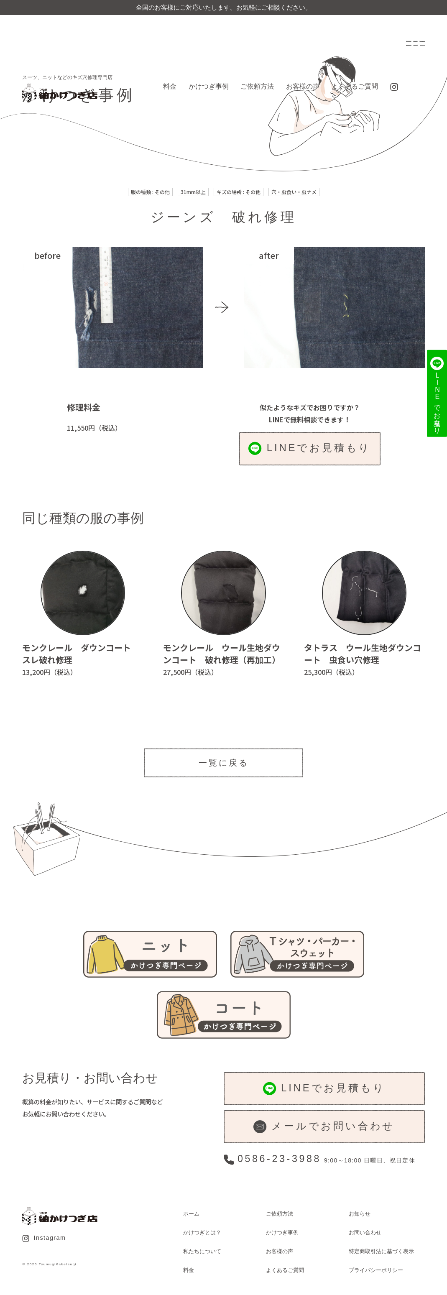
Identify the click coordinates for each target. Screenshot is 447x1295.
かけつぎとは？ (202, 1232)
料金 (169, 86)
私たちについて (202, 1251)
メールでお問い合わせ (324, 1126)
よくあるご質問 (354, 86)
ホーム (191, 1214)
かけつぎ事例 (209, 86)
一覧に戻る (224, 762)
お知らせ (359, 1214)
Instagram (44, 1238)
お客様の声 (302, 86)
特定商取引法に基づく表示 (381, 1251)
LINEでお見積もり (309, 448)
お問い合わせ (365, 1232)
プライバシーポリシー (376, 1270)
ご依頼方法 (257, 86)
